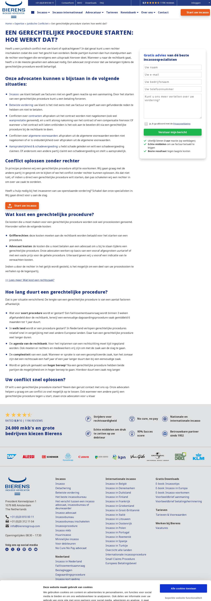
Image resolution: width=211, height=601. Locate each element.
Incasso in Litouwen (118, 519)
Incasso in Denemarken (120, 488)
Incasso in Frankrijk (118, 501)
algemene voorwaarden (43, 135)
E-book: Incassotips (168, 483)
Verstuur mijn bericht (172, 132)
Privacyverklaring (181, 123)
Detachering (63, 488)
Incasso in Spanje (116, 541)
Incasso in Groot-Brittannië (122, 510)
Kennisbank (128, 12)
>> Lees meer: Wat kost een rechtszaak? (29, 280)
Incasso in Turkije (117, 545)
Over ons (147, 12)
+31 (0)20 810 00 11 (22, 517)
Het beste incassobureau (70, 497)
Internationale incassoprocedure (126, 554)
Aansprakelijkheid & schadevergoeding (33, 146)
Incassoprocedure (66, 526)
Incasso (42, 12)
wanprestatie (17, 120)
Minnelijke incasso (67, 539)
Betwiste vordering (21, 105)
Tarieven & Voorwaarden (171, 515)
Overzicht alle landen (119, 550)
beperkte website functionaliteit (183, 579)
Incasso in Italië (115, 515)
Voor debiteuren (65, 543)
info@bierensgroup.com (25, 526)
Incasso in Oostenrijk (119, 523)
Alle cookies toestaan (183, 569)
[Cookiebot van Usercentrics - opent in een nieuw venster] (21, 594)
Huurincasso (63, 535)
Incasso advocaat (65, 513)
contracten (35, 116)
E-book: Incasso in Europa (171, 488)
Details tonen (51, 594)
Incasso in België (116, 483)
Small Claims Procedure (120, 559)
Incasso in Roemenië (118, 537)
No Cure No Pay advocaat (71, 548)
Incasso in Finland (117, 497)
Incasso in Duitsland (118, 492)
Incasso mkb (63, 530)
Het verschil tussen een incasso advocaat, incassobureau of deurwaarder (74, 505)
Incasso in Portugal (117, 532)
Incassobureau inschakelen (72, 521)
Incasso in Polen (116, 528)
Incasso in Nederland (68, 561)
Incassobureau (64, 517)
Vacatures (162, 528)
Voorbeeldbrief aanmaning (172, 497)
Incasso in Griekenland (120, 506)
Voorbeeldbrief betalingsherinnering (179, 501)
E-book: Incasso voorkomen (172, 492)
